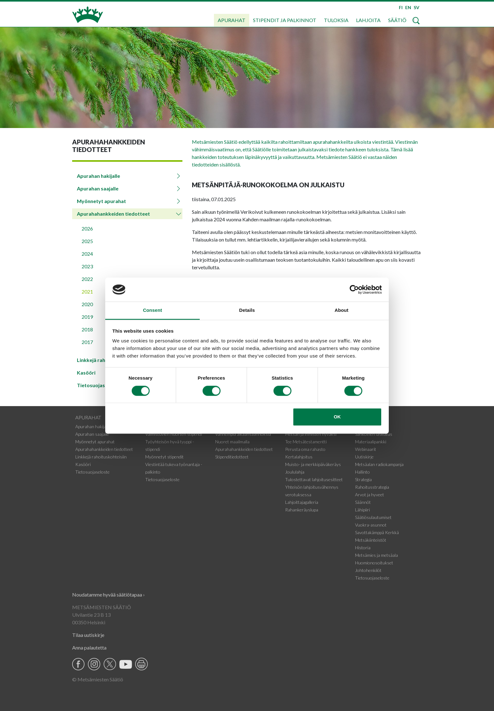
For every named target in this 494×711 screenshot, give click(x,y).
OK (337, 417)
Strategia (363, 479)
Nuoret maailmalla (232, 441)
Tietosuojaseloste (92, 472)
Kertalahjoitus (299, 456)
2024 (87, 254)
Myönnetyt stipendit (164, 456)
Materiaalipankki (370, 441)
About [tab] (341, 310)
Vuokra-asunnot (371, 524)
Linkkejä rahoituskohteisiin (101, 456)
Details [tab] (247, 310)
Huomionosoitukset (374, 562)
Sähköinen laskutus (373, 434)
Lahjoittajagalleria (301, 502)
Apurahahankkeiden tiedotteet (113, 214)
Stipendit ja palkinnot (284, 20)
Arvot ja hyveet (369, 494)
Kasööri (83, 464)
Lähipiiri (362, 509)
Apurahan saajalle (97, 188)
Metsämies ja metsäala (376, 555)
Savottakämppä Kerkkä (377, 532)
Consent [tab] (152, 310)
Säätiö (397, 20)
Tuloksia (336, 20)
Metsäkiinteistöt (370, 540)
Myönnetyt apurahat (101, 201)
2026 (87, 228)
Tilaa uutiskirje (88, 635)
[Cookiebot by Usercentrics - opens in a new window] (354, 289)
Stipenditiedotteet (232, 456)
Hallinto (362, 472)
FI (401, 7)
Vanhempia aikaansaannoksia (243, 434)
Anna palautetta (89, 647)
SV (416, 7)
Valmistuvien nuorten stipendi (173, 434)
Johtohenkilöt (368, 570)
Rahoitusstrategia (372, 487)
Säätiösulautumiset (373, 517)
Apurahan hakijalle (98, 176)
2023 (87, 266)
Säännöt (363, 502)
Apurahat (231, 20)
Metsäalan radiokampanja (379, 464)
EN (408, 7)
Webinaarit (365, 449)
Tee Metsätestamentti (306, 441)
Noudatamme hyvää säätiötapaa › (108, 594)
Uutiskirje (364, 456)
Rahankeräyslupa (301, 509)
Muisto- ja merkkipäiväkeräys (313, 464)
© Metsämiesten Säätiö (97, 679)
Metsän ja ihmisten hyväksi (310, 434)
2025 (87, 241)
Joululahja (294, 472)
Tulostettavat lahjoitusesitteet (314, 479)
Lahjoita (368, 20)
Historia (362, 547)
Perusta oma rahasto (305, 449)
